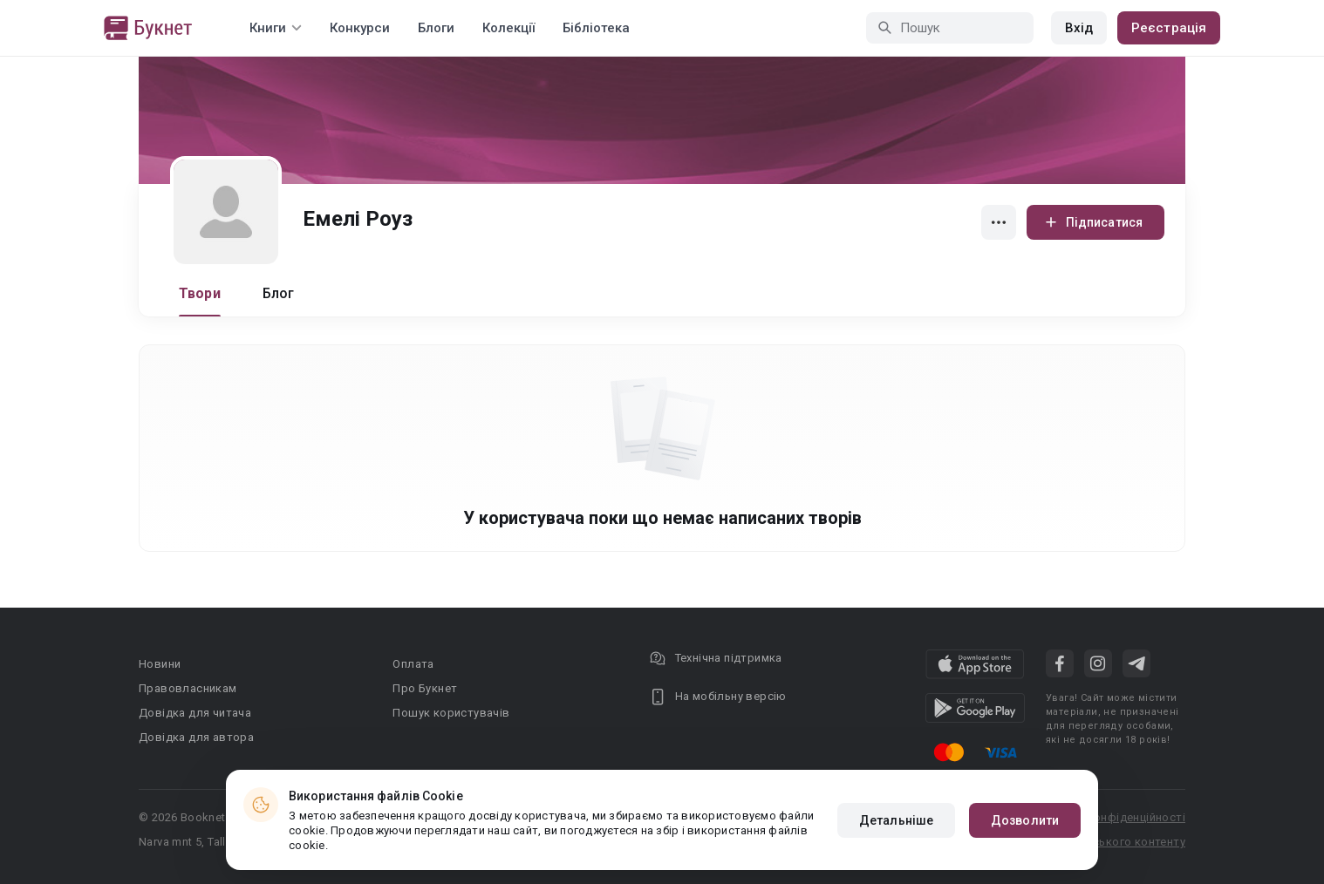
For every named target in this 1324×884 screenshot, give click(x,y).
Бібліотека (596, 28)
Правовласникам (188, 688)
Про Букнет (424, 688)
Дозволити (1025, 820)
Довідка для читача (195, 712)
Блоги (436, 28)
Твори (200, 293)
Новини (160, 663)
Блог (279, 293)
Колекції (508, 28)
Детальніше (896, 820)
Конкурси (360, 28)
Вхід (1079, 28)
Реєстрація (1168, 28)
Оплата (412, 663)
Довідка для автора (196, 737)
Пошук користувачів (450, 712)
